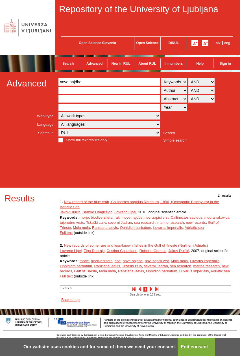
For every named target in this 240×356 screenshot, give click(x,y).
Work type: (45, 116)
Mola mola (81, 227)
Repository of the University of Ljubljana (138, 9)
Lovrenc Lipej (125, 212)
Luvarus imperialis (168, 227)
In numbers (174, 64)
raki (118, 217)
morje (84, 217)
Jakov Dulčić (70, 212)
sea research (144, 222)
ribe (118, 261)
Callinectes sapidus (186, 217)
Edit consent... (196, 346)
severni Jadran (120, 222)
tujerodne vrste (72, 222)
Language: (45, 124)
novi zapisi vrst (157, 217)
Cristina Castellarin (122, 251)
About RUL (147, 64)
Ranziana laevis (105, 227)
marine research (170, 222)
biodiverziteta (102, 217)
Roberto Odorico (152, 251)
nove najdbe (133, 217)
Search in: (46, 133)
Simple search (174, 140)
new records (196, 222)
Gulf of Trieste (85, 271)
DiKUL (174, 43)
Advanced (94, 64)
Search (68, 64)
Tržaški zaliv (96, 222)
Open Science (147, 43)
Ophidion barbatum (135, 227)
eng (227, 43)
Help (200, 64)
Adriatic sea (194, 227)
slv (218, 43)
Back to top (70, 300)
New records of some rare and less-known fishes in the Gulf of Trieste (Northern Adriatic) (136, 245)
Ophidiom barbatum (76, 266)
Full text (66, 233)
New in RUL (121, 64)
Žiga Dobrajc (94, 251)
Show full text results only (86, 140)
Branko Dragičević (97, 212)
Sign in (225, 64)
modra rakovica (217, 217)
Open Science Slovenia (97, 43)
